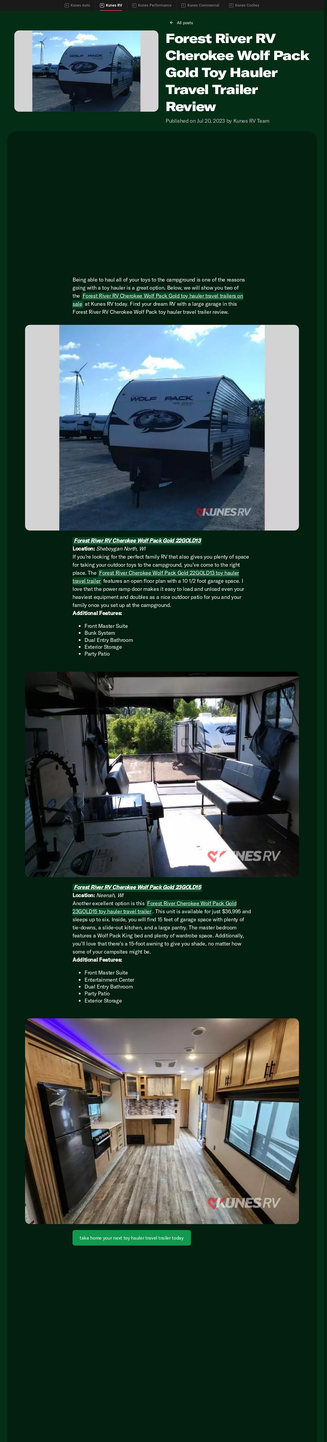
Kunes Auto (77, 5)
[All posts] (182, 52)
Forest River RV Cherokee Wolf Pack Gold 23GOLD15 (137, 916)
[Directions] (310, 15)
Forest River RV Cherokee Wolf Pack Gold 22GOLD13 (137, 570)
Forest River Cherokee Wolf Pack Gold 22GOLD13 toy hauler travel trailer (156, 606)
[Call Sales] (233, 15)
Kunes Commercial (200, 5)
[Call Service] (259, 15)
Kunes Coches (244, 5)
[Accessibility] (15, 15)
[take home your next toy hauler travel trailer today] (132, 1267)
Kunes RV (111, 5)
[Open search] (310, 30)
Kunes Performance (152, 5)
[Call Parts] (285, 15)
